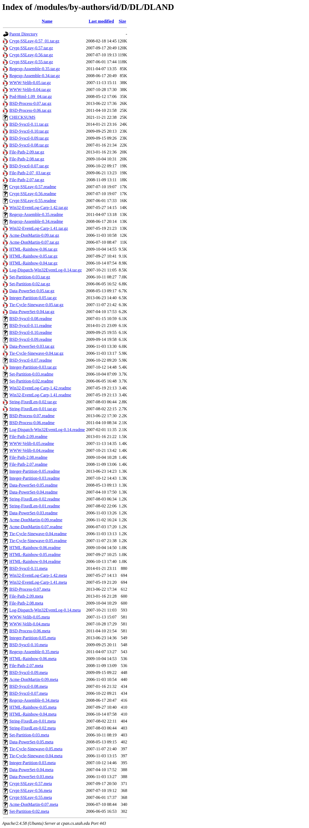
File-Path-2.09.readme (28, 436)
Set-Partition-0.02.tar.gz (29, 284)
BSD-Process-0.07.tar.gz (30, 103)
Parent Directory (23, 34)
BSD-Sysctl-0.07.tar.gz (29, 166)
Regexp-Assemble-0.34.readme (36, 221)
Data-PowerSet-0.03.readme (33, 513)
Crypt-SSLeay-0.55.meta (30, 797)
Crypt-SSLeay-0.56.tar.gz (31, 55)
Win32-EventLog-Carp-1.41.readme (40, 395)
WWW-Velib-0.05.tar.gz (30, 82)
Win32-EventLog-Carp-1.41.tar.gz (38, 228)
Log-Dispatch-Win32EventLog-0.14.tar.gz (45, 270)
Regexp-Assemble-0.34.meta (34, 700)
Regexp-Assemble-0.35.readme (36, 214)
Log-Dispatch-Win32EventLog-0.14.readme (47, 429)
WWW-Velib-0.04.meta (29, 624)
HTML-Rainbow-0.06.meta (32, 658)
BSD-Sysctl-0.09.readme (30, 339)
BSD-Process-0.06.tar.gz (30, 110)
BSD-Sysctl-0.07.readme (30, 360)
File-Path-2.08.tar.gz (26, 159)
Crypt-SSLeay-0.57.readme (32, 186)
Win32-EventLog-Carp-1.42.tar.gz (38, 207)
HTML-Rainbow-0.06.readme (35, 547)
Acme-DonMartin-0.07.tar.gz (34, 242)
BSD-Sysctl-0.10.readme (30, 332)
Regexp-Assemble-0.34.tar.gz (34, 75)
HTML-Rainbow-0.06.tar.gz (33, 249)
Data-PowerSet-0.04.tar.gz (31, 311)
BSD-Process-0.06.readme (32, 422)
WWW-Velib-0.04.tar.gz (30, 89)
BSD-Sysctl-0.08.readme (30, 318)
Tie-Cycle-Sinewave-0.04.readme (38, 533)
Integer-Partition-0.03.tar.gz (33, 367)
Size (122, 21)
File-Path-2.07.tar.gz (26, 180)
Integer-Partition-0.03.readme (34, 478)
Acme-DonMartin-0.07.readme (35, 527)
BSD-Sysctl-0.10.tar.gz (29, 131)
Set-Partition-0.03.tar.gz (29, 277)
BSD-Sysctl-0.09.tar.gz (29, 138)
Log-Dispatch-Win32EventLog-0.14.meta (45, 610)
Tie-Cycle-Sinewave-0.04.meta (35, 756)
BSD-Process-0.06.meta (29, 631)
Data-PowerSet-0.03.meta (31, 776)
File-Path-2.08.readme (28, 457)
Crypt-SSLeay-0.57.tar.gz (31, 48)
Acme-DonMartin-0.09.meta (33, 679)
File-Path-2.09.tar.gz (26, 152)
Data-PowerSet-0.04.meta (31, 769)
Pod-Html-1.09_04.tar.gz (30, 96)
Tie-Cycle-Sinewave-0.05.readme (38, 540)
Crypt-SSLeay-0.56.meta (30, 790)
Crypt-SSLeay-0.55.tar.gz (31, 62)
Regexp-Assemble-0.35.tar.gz (34, 68)
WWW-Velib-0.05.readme (31, 443)
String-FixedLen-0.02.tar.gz (33, 402)
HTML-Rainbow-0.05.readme (35, 554)
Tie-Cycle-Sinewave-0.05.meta (35, 749)
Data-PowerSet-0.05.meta (31, 742)
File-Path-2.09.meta (26, 596)
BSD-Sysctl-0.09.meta (28, 672)
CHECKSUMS (22, 117)
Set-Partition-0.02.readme (31, 381)
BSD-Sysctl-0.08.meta (28, 686)
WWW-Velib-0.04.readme (31, 450)
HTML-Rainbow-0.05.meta (32, 707)
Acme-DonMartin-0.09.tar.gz (34, 235)
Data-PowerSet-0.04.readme (33, 492)
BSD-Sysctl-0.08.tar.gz (29, 145)
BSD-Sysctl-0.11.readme (30, 325)
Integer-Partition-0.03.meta (32, 762)
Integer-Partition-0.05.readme (34, 471)
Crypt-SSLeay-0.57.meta (30, 783)
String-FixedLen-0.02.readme (34, 499)
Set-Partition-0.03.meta (29, 735)
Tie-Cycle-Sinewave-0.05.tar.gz (36, 304)
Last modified (101, 21)
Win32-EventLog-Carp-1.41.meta (38, 582)
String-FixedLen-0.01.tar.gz (33, 409)
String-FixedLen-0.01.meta (32, 721)
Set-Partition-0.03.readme (31, 374)
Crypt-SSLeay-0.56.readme (32, 193)
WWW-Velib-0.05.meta (29, 617)
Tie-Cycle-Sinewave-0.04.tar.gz (36, 353)
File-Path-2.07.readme (28, 464)
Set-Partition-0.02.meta (29, 811)
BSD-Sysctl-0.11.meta (28, 568)
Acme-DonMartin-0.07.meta (33, 804)
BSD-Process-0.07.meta (29, 589)
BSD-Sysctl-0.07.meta (28, 693)
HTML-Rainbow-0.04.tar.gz (33, 263)
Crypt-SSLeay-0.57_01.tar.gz (34, 41)
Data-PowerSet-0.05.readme (33, 485)
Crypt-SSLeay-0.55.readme (32, 200)
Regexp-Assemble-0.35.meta (34, 651)
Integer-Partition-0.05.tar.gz (33, 297)
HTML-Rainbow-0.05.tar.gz (33, 256)
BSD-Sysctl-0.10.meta (28, 644)
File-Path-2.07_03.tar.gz (30, 173)
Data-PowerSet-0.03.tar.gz (31, 346)
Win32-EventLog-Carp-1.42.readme (40, 388)
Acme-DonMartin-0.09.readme (35, 520)
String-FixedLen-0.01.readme (34, 506)
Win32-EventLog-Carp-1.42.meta (38, 575)
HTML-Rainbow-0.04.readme (35, 561)
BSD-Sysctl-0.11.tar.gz (28, 124)
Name (47, 21)
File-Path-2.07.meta (26, 665)
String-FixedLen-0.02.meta (32, 728)
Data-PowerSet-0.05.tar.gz (31, 291)
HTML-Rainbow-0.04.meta (32, 714)
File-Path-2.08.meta (26, 603)
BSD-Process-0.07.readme (32, 415)
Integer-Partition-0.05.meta (32, 638)
